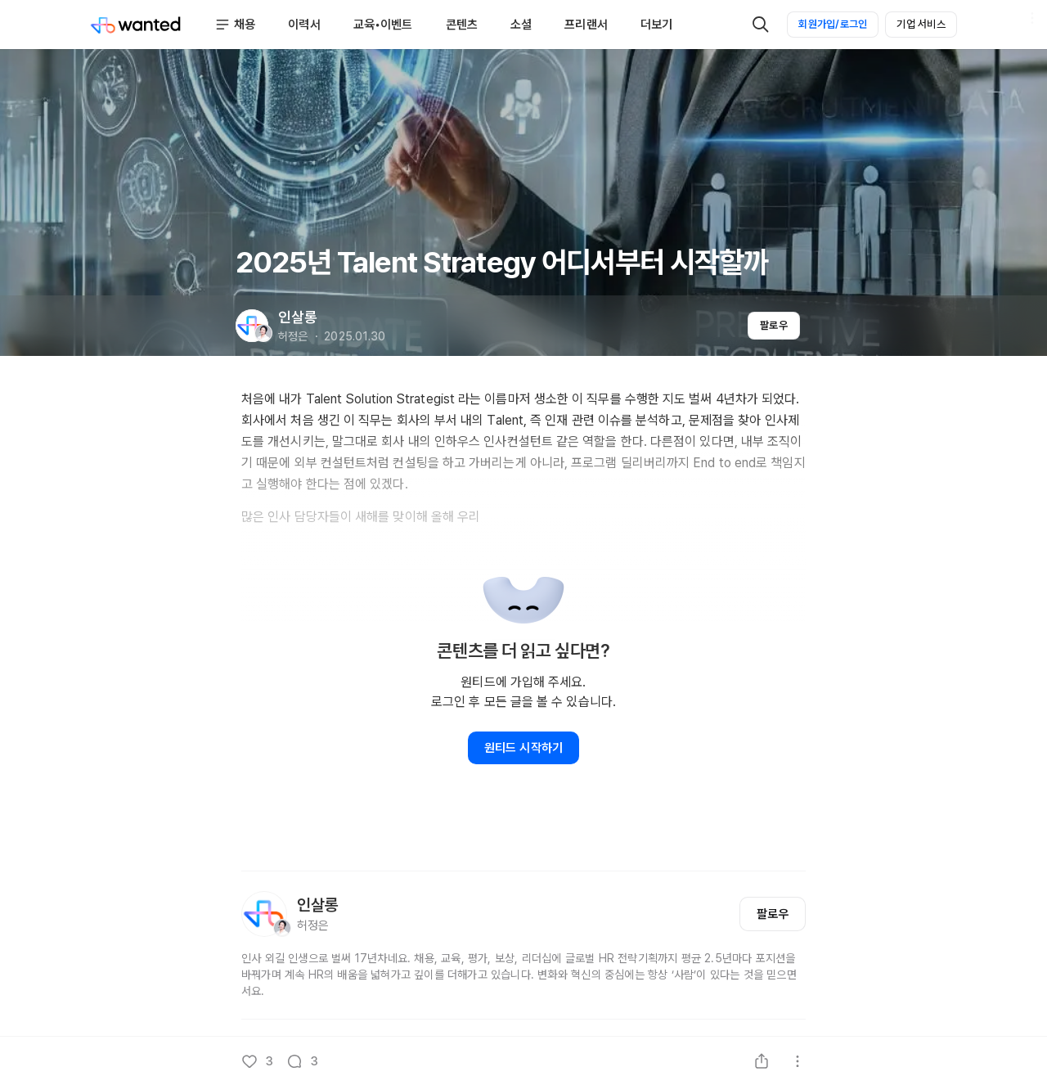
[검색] (760, 24)
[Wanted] (136, 24)
